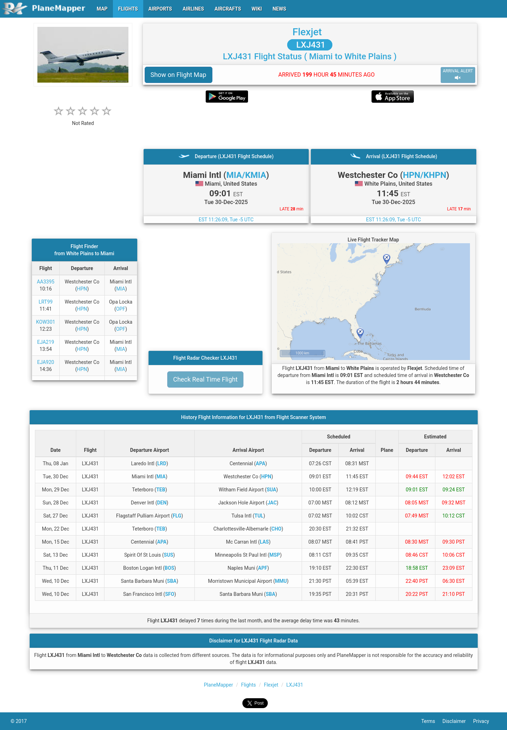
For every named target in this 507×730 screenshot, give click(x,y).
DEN (162, 502)
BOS (169, 568)
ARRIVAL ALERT (458, 74)
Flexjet (307, 32)
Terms (431, 721)
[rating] (83, 119)
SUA (271, 489)
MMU (281, 581)
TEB (160, 489)
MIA (120, 289)
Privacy (484, 721)
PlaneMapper (218, 685)
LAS (264, 542)
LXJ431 (309, 45)
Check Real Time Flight (205, 379)
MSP (275, 555)
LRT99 (45, 302)
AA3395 (45, 282)
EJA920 (45, 362)
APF (262, 568)
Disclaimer (457, 721)
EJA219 (45, 342)
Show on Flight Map (178, 74)
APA (260, 463)
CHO (276, 529)
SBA (171, 581)
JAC (272, 502)
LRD (162, 463)
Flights (248, 685)
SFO (169, 594)
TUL (258, 516)
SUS (168, 555)
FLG (177, 516)
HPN (82, 289)
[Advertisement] (310, 126)
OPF (120, 309)
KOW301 (45, 322)
